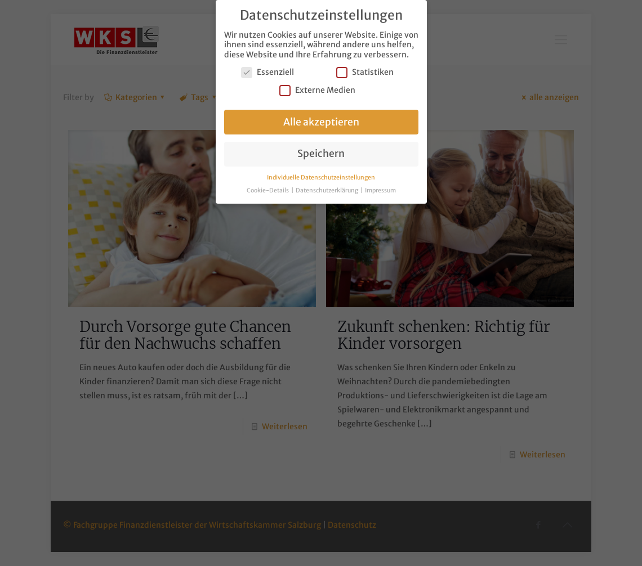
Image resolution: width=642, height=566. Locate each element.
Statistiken (365, 71)
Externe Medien (317, 88)
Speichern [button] (321, 152)
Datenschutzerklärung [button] (327, 188)
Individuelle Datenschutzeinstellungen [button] (321, 175)
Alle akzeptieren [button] (321, 120)
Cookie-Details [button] (268, 188)
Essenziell (267, 71)
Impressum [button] (380, 188)
